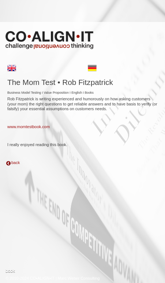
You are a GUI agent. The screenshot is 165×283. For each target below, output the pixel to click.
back (15, 162)
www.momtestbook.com (28, 126)
